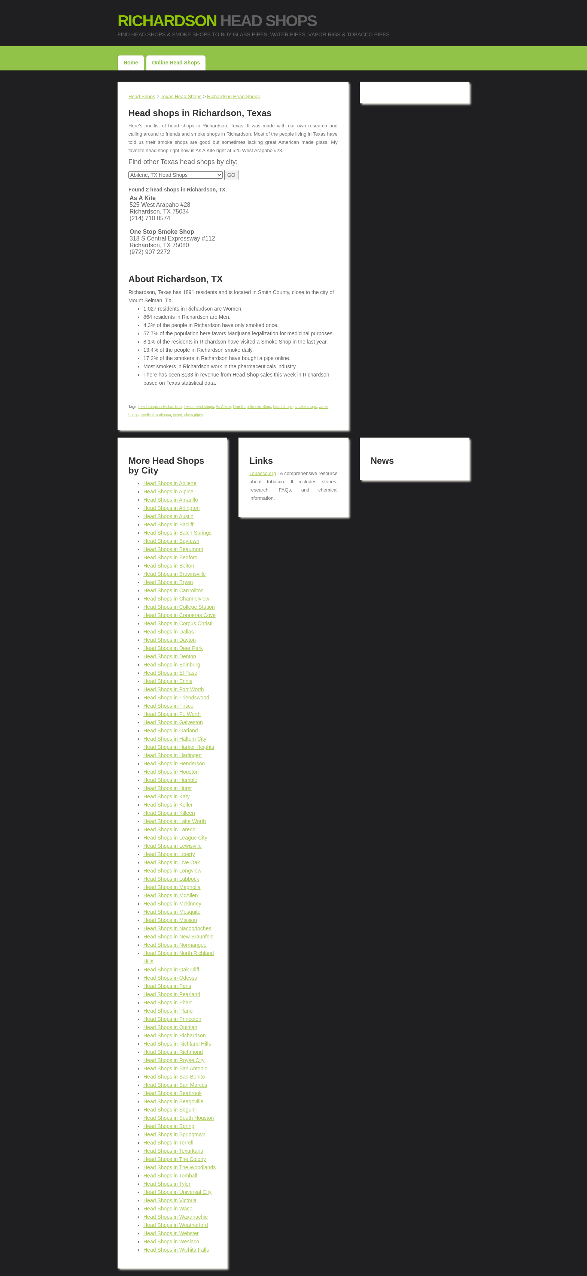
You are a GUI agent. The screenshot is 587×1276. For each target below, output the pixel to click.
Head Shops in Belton (168, 566)
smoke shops (306, 407)
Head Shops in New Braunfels (178, 937)
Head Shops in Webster (171, 1233)
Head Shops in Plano (168, 1011)
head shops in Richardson (160, 407)
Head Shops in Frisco (168, 706)
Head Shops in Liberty (169, 854)
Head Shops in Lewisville (172, 846)
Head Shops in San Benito (174, 1077)
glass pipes (193, 415)
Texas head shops (199, 407)
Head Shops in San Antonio (175, 1068)
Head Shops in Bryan (168, 582)
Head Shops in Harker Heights (178, 747)
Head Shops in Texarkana (173, 1151)
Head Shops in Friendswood (176, 698)
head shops (283, 407)
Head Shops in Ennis (167, 681)
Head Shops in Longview (172, 871)
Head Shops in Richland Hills (177, 1044)
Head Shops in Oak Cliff (171, 970)
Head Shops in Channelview (176, 599)
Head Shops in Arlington (171, 508)
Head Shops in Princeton (172, 1019)
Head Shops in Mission (170, 920)
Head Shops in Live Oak (171, 862)
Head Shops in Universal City (177, 1192)
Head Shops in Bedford (170, 557)
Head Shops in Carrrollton (173, 590)
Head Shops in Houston (171, 772)
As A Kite (223, 407)
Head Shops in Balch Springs (177, 533)
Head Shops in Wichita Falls (176, 1250)
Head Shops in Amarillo (170, 500)
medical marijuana (156, 415)
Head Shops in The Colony (174, 1159)
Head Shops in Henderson (174, 763)
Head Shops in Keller (168, 805)
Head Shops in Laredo (169, 829)
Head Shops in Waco (167, 1209)
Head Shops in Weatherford (175, 1225)
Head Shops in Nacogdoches (177, 928)
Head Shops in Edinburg (171, 665)
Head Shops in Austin (168, 516)
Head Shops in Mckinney (172, 904)
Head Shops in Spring (168, 1126)
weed (177, 415)
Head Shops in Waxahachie (175, 1217)
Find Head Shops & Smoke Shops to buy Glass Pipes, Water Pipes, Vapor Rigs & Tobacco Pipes (254, 34)
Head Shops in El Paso (170, 673)
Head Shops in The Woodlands (179, 1167)
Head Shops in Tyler (167, 1184)
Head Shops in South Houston (178, 1118)
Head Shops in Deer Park (173, 648)
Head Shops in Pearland (171, 994)
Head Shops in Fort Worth (173, 689)
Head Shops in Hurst (167, 788)
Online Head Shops (176, 63)
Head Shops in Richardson (174, 1035)
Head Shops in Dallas (168, 632)
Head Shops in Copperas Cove (179, 615)
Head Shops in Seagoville (173, 1101)
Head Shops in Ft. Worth (172, 714)
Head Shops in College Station (179, 607)
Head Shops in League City (175, 838)
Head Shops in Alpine (168, 492)
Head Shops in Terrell (168, 1143)
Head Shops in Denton (169, 656)
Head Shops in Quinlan (170, 1027)
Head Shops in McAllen (170, 895)
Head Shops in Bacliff (168, 524)
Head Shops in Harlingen (172, 755)
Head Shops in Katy (166, 796)
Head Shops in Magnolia (172, 887)
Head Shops (217, 21)
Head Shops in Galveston (173, 722)
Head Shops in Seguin (169, 1110)
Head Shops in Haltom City (174, 739)
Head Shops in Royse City (173, 1060)
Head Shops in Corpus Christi (177, 623)
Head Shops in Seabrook (172, 1093)
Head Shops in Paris (167, 986)
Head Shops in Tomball (170, 1176)
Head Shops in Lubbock (171, 879)
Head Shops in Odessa (170, 978)
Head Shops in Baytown (171, 541)
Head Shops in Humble (170, 780)
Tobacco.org (262, 473)
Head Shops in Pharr (167, 1003)
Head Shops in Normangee (175, 945)
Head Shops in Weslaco (171, 1242)
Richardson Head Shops (233, 96)
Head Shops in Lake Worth (174, 821)
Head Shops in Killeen (169, 813)
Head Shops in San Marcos (175, 1085)
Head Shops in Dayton (169, 640)
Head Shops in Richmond (173, 1052)
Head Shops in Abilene (170, 483)
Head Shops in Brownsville (174, 574)
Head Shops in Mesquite (172, 912)
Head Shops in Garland (170, 731)
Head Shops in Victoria (170, 1200)
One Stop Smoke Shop (252, 407)
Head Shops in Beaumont (173, 549)
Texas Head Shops (181, 96)
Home (131, 63)
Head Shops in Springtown (174, 1134)
